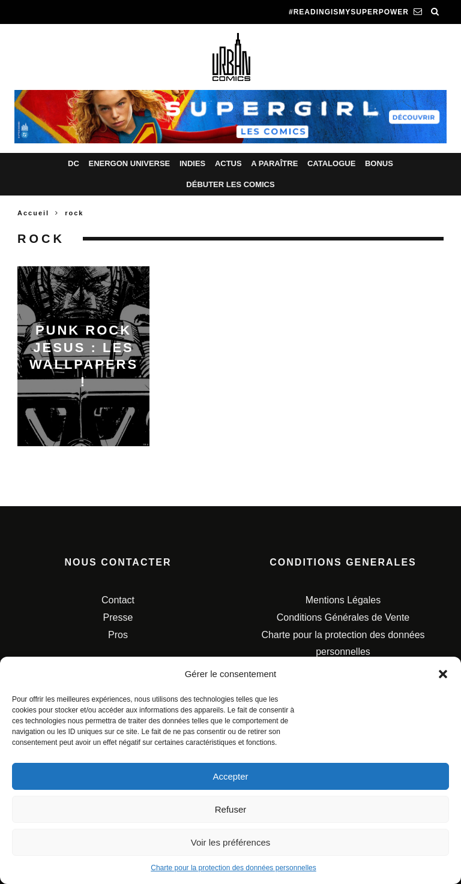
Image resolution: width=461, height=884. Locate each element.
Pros (118, 635)
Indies (192, 163)
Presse (118, 617)
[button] (443, 674)
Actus (228, 163)
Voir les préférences (231, 842)
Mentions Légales (343, 600)
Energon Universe (129, 163)
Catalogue (331, 163)
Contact (117, 600)
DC (73, 163)
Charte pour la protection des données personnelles (233, 868)
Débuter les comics (230, 184)
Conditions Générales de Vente (343, 617)
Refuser (231, 809)
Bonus (379, 163)
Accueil (33, 213)
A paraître (274, 163)
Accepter (230, 776)
